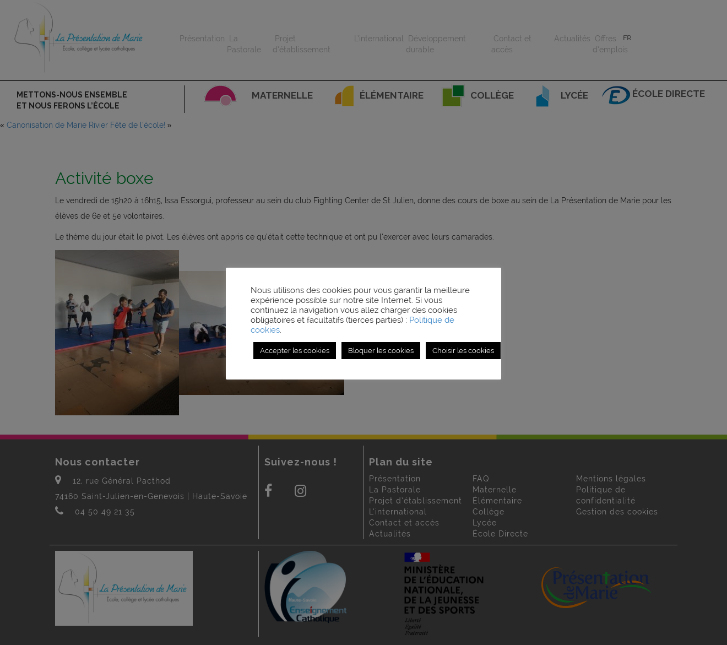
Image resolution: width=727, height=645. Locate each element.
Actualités (572, 38)
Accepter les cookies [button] (294, 350)
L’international (379, 38)
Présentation (202, 38)
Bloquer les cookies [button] (381, 350)
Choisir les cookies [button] (463, 350)
